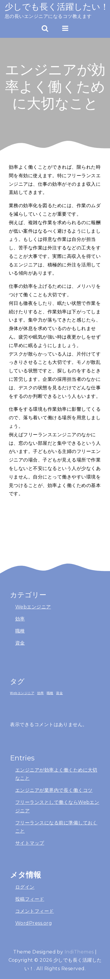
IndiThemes (79, 952)
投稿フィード (29, 899)
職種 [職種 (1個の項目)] (50, 693)
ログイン (25, 887)
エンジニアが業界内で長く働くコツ (54, 790)
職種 (20, 631)
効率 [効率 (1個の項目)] (40, 693)
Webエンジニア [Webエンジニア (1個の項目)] (22, 693)
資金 (20, 643)
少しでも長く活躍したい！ (57, 6)
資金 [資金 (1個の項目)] (59, 693)
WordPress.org (33, 923)
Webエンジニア (33, 607)
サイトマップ (29, 843)
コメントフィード (34, 911)
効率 (20, 619)
